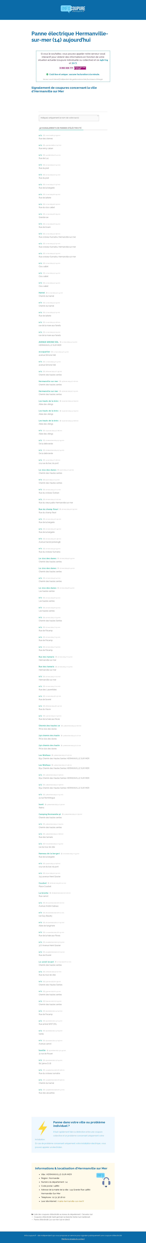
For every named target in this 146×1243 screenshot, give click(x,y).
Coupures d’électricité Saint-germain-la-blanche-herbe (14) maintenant (62, 1217)
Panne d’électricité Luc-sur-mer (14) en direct (52, 1220)
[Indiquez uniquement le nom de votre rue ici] (69, 118)
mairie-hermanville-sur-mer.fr (71, 1201)
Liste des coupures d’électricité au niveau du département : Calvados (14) (63, 1214)
